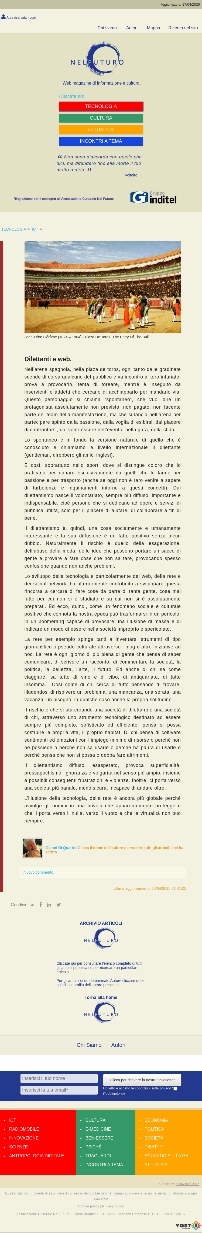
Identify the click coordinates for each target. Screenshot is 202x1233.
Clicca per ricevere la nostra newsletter (142, 1080)
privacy (166, 1088)
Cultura (95, 1120)
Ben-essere (99, 1138)
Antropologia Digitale (36, 1156)
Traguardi (98, 1156)
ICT (35, 229)
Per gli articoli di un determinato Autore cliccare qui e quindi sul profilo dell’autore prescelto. (101, 983)
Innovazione (24, 1138)
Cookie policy (88, 1206)
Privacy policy (113, 1206)
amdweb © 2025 (187, 1184)
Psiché (93, 1147)
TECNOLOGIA (13, 229)
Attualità (156, 1165)
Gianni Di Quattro (62, 848)
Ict (12, 1120)
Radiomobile (24, 1129)
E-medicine (98, 1129)
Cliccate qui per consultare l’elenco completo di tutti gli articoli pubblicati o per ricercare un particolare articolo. (99, 967)
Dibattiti (155, 1147)
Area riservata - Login (21, 17)
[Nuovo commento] (38, 872)
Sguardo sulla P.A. (167, 1156)
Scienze (18, 1147)
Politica (154, 1129)
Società (154, 1138)
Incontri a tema (104, 1165)
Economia (156, 1120)
